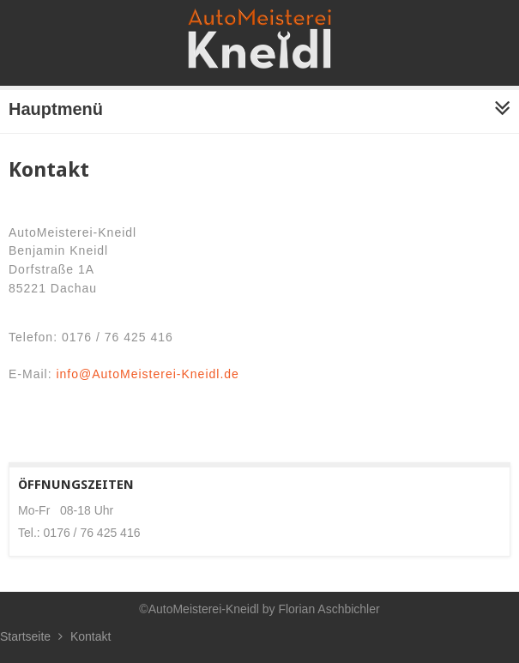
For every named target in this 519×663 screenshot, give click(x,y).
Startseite (25, 636)
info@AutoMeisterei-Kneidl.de (147, 374)
